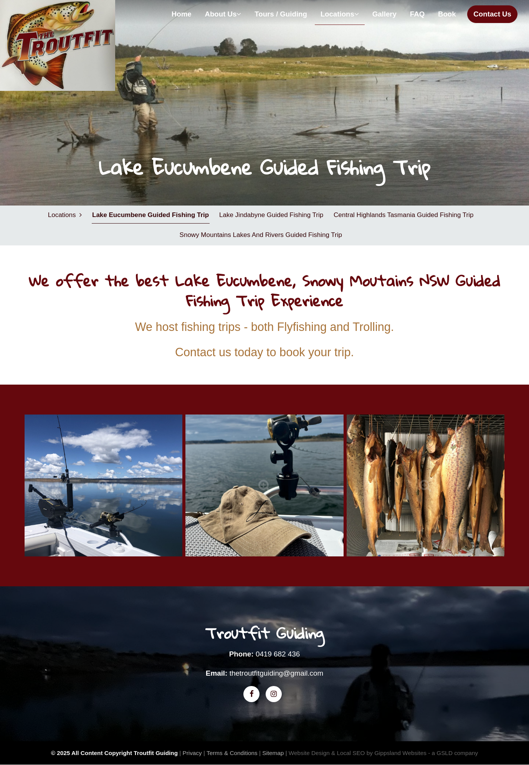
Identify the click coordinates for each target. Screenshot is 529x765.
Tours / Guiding (281, 14)
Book (447, 14)
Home (182, 14)
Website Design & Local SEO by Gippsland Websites (358, 753)
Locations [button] (340, 14)
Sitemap (273, 753)
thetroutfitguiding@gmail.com (277, 674)
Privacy (192, 753)
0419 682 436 (278, 654)
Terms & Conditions (232, 753)
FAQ (417, 14)
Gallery (384, 14)
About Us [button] (223, 14)
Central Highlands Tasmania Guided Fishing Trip (403, 215)
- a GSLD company (453, 753)
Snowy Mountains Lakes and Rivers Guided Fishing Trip (260, 235)
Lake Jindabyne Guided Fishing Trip (271, 215)
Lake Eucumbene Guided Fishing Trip (150, 215)
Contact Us (492, 14)
